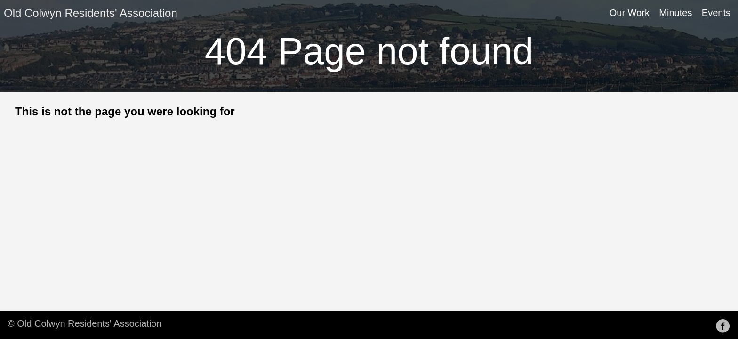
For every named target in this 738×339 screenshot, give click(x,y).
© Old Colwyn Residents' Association (85, 323)
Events (716, 13)
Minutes (675, 13)
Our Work (630, 13)
